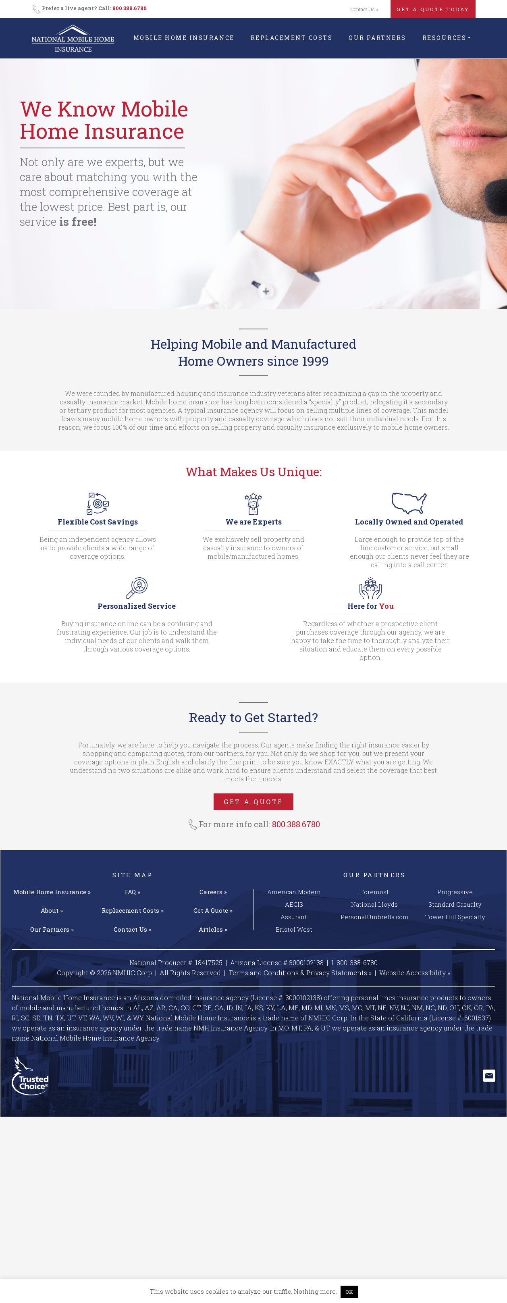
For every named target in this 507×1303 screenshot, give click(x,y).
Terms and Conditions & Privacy (300, 972)
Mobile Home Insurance (184, 38)
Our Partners (377, 38)
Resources (444, 38)
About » (52, 910)
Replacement (133, 910)
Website (414, 972)
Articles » (213, 929)
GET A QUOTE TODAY (433, 9)
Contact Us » (364, 9)
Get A (213, 910)
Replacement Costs (292, 38)
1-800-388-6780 (354, 962)
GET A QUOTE (253, 801)
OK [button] (349, 1291)
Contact (133, 929)
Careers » (213, 892)
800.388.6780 (129, 8)
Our (52, 929)
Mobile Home (52, 892)
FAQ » (132, 892)
